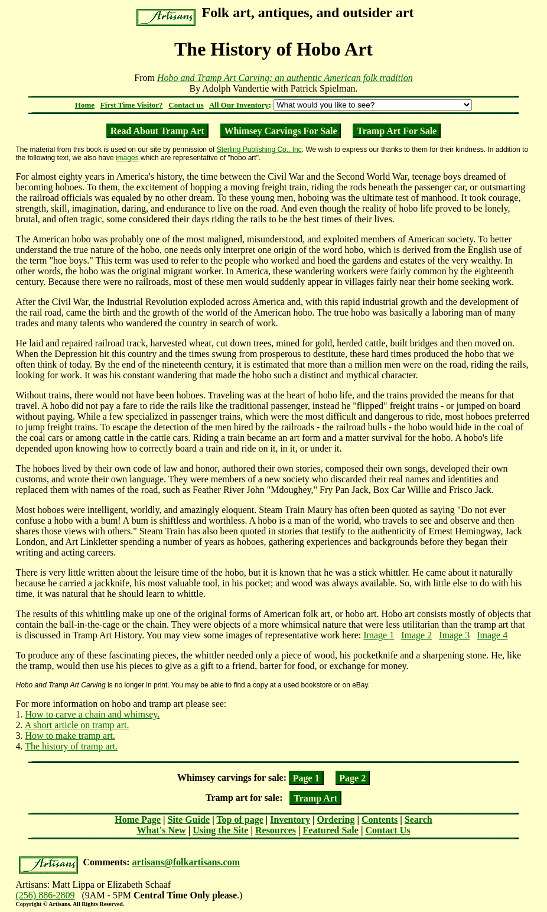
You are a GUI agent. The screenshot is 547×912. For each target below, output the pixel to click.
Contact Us (387, 830)
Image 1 (378, 635)
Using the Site (220, 830)
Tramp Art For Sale (397, 130)
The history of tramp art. (71, 746)
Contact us (186, 104)
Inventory (290, 819)
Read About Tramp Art (157, 130)
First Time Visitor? (131, 104)
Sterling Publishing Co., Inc (259, 149)
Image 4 (492, 635)
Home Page (138, 819)
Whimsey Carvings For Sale (280, 130)
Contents (380, 819)
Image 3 (454, 635)
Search (418, 819)
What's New (161, 830)
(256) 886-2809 (45, 895)
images (127, 158)
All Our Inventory (239, 104)
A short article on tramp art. (77, 725)
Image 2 (416, 635)
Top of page (239, 819)
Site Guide (189, 819)
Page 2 (352, 778)
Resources (275, 830)
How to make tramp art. (70, 736)
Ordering (335, 819)
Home (85, 104)
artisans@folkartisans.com (186, 862)
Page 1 (306, 778)
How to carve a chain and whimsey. (92, 714)
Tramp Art (315, 798)
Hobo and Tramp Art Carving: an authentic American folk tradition (285, 78)
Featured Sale (331, 830)
